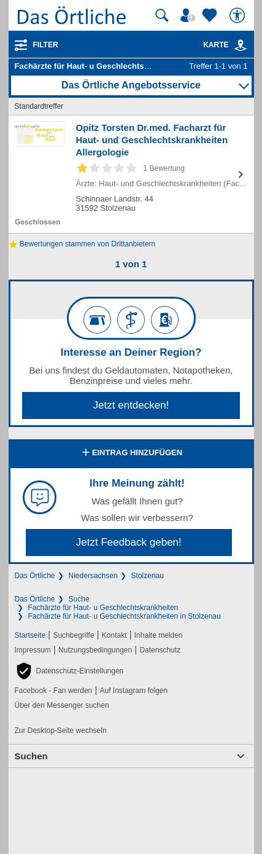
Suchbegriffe (73, 635)
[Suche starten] (162, 15)
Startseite (30, 635)
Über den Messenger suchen (62, 705)
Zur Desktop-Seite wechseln (61, 730)
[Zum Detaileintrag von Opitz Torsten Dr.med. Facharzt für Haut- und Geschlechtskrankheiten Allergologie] (131, 174)
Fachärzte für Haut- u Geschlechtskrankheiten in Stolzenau (124, 616)
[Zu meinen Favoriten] (211, 15)
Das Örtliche (35, 575)
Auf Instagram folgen (133, 690)
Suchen (31, 756)
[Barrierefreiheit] (238, 15)
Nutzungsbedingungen (95, 650)
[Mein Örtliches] (189, 15)
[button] (69, 671)
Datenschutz (159, 650)
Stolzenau (147, 575)
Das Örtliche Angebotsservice (131, 85)
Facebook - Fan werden (54, 690)
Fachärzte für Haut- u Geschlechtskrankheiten (103, 607)
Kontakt (114, 635)
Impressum (33, 650)
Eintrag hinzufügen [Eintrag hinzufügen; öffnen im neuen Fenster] (131, 453)
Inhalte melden (158, 635)
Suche (79, 599)
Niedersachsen (93, 575)
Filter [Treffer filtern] (45, 45)
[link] (240, 45)
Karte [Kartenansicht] (225, 45)
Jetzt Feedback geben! (129, 542)
